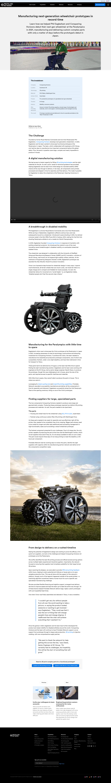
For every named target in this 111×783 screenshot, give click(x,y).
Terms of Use (77, 746)
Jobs (75, 736)
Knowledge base (64, 736)
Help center (90, 741)
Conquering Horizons (43, 142)
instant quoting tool (44, 384)
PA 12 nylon (68, 414)
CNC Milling (51, 741)
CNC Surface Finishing (53, 745)
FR (94, 777)
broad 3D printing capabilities (62, 384)
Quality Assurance (38, 741)
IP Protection (37, 743)
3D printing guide (65, 741)
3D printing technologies (64, 162)
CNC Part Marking (52, 747)
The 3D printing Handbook (67, 738)
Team (75, 738)
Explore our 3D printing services (42, 665)
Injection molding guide (66, 745)
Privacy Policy (77, 744)
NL (99, 777)
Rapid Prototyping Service (53, 752)
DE (90, 777)
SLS (63, 414)
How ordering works (39, 738)
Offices (89, 736)
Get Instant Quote (92, 743)
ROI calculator (64, 751)
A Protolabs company (39, 745)
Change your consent (37, 776)
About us (36, 736)
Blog (75, 748)
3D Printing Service (52, 736)
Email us (89, 738)
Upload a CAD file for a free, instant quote (66, 665)
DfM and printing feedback (70, 570)
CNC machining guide (66, 743)
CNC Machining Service (53, 738)
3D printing (69, 632)
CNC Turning (51, 743)
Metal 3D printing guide (66, 747)
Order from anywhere (66, 749)
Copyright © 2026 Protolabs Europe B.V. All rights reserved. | (25, 776)
